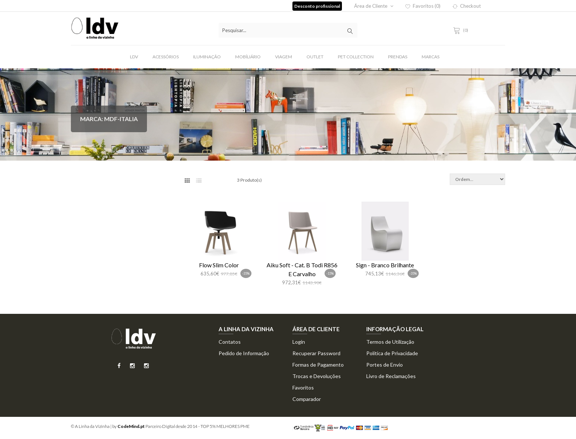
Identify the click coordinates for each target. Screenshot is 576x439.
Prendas (397, 56)
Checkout (467, 6)
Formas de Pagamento (318, 364)
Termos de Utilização (390, 342)
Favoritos (303, 387)
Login (298, 342)
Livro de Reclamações (391, 376)
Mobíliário (248, 56)
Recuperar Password (316, 353)
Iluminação (207, 56)
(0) (462, 30)
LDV (134, 56)
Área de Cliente (373, 6)
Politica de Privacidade (392, 353)
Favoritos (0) (422, 6)
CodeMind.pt (131, 426)
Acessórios (165, 56)
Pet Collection (356, 56)
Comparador (306, 399)
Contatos (230, 342)
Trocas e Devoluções (316, 376)
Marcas (430, 56)
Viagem (283, 56)
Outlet (314, 56)
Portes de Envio (384, 364)
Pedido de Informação (244, 353)
